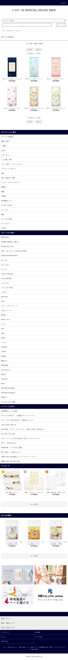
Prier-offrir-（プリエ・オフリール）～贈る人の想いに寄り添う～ (23, 429)
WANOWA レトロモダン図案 (11, 447)
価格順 (36, 43)
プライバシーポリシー (59, 647)
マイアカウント (5, 632)
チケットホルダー (16, 30)
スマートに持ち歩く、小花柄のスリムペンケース (18, 415)
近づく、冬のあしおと (8, 443)
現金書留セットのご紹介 (9, 411)
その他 (8, 30)
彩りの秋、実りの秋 (8, 434)
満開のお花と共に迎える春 (10, 461)
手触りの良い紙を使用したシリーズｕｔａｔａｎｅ (18, 457)
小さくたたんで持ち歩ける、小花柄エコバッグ (17, 420)
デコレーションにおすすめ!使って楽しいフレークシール (20, 438)
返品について (34, 647)
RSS (32, 649)
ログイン (3, 636)
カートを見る (38, 636)
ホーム (3, 30)
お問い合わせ (4, 641)
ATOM (36, 649)
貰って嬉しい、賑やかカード (11, 452)
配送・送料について (24, 647)
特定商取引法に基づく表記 (45, 647)
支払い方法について (13, 647)
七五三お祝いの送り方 (8, 425)
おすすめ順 (29, 43)
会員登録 (37, 632)
